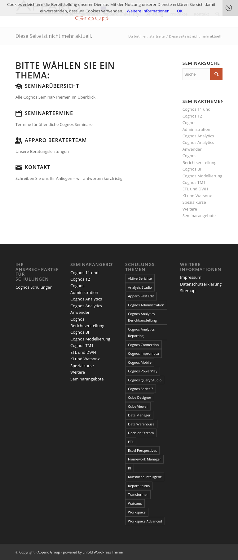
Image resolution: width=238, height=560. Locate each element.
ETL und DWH (195, 189)
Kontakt (37, 167)
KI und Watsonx (197, 195)
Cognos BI (192, 169)
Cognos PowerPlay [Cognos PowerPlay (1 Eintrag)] (142, 371)
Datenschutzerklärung (201, 284)
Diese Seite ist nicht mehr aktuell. (53, 36)
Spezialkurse (194, 202)
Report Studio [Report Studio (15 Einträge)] (139, 485)
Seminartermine (49, 113)
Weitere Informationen (148, 11)
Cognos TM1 (194, 182)
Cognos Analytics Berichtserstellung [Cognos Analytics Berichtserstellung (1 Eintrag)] (142, 316)
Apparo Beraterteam (56, 140)
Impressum (190, 277)
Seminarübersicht (52, 85)
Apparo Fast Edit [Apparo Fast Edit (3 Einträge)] (141, 296)
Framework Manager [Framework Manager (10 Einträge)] (144, 459)
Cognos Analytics (198, 136)
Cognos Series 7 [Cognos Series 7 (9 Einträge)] (140, 388)
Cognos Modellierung (203, 176)
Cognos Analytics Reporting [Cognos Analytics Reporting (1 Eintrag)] (141, 332)
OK (180, 11)
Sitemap (188, 290)
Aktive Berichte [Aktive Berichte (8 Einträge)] (140, 278)
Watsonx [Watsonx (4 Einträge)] (135, 503)
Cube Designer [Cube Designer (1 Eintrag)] (139, 397)
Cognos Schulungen (33, 287)
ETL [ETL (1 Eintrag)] (131, 441)
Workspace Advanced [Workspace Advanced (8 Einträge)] (145, 521)
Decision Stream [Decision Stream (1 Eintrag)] (141, 432)
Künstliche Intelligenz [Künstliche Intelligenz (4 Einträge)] (144, 476)
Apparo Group (48, 552)
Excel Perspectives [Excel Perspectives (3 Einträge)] (142, 450)
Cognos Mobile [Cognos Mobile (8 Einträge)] (140, 362)
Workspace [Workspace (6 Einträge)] (137, 512)
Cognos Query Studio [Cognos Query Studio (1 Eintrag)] (144, 380)
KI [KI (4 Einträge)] (129, 468)
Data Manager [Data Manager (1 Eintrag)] (139, 415)
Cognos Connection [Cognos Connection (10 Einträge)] (143, 344)
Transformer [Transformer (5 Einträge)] (138, 494)
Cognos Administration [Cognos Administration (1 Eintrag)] (146, 305)
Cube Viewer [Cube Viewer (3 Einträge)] (138, 406)
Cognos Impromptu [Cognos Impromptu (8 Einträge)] (143, 353)
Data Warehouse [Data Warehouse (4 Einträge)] (141, 424)
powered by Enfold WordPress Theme (93, 552)
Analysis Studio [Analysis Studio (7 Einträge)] (140, 287)
